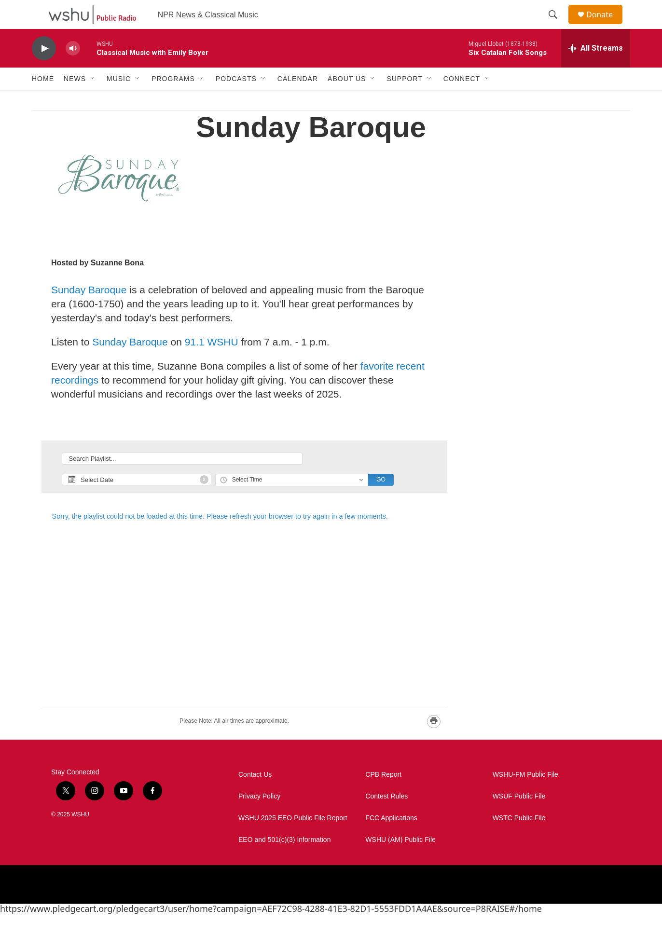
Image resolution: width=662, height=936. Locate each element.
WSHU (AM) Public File (400, 861)
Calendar (297, 100)
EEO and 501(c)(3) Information (284, 861)
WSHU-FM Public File (525, 796)
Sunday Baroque (88, 311)
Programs (173, 100)
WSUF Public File (519, 818)
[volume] (73, 70)
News (75, 100)
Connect (461, 100)
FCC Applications (391, 839)
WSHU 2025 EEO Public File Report (292, 839)
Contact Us (255, 796)
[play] (44, 70)
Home (43, 100)
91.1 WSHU (211, 363)
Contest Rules (386, 818)
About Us (347, 100)
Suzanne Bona (117, 284)
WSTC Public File (519, 839)
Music (119, 100)
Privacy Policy (259, 818)
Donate (606, 25)
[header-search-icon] (557, 25)
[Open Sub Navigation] (93, 100)
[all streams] (595, 70)
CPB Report (383, 796)
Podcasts (236, 100)
